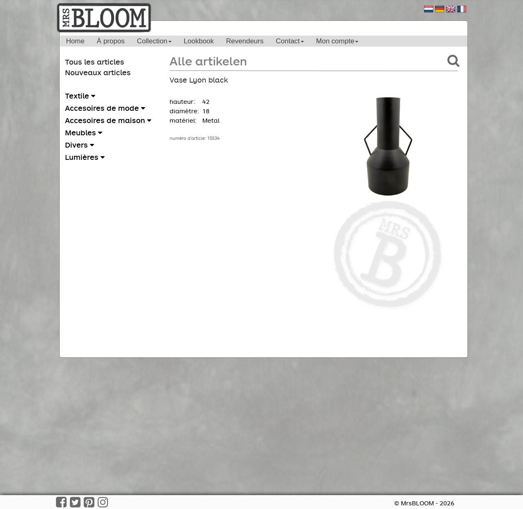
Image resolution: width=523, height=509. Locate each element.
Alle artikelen (208, 61)
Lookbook (199, 41)
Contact (290, 41)
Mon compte (337, 41)
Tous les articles (94, 61)
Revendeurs (245, 41)
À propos (111, 41)
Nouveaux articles (98, 72)
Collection (154, 41)
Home (75, 41)
